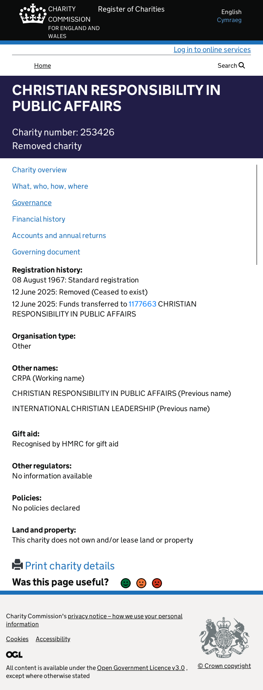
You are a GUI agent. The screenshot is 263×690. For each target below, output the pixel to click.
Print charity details (63, 565)
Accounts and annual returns (59, 235)
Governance (32, 202)
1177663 (142, 304)
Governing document (46, 251)
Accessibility (53, 639)
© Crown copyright (224, 666)
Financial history (38, 219)
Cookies (17, 639)
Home (42, 65)
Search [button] (231, 65)
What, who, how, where (50, 186)
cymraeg (229, 20)
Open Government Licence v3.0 (141, 668)
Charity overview (39, 169)
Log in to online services (212, 49)
